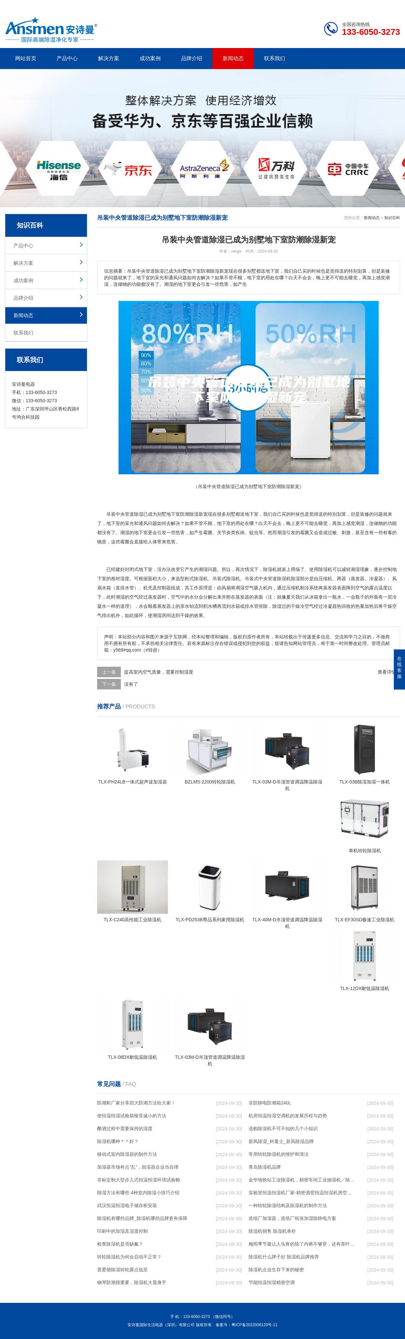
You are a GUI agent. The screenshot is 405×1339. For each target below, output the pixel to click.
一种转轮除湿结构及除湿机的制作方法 (288, 1205)
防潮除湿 (189, 514)
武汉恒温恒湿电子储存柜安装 (127, 1205)
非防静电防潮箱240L (270, 1102)
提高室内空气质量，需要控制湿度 (158, 672)
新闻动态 (233, 58)
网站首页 (25, 58)
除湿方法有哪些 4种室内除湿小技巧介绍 (138, 1192)
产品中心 (67, 58)
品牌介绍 (191, 58)
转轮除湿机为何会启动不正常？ (129, 1256)
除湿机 (270, 569)
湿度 (124, 578)
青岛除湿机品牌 (265, 1167)
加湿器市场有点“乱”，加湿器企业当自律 (137, 1167)
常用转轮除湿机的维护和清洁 (279, 1154)
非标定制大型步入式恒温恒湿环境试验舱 (138, 1179)
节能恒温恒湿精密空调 (272, 1282)
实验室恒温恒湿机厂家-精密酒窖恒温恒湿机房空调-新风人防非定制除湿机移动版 (302, 1192)
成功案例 (150, 58)
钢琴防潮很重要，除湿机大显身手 (131, 1282)
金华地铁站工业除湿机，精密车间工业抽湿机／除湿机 (302, 1179)
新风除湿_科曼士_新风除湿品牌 (281, 1141)
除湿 (138, 514)
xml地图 (392, 5)
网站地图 (362, 5)
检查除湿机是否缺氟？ (120, 1244)
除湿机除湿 (288, 578)
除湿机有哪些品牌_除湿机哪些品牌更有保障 (142, 1218)
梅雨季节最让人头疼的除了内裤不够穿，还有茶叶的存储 (302, 1244)
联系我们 (274, 58)
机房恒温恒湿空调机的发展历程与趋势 (288, 1115)
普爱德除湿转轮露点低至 (122, 1269)
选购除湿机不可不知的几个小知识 (283, 1128)
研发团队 (331, 5)
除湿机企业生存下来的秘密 (276, 1269)
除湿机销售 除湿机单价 (272, 1231)
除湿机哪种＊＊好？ (118, 1141)
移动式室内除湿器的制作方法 (127, 1154)
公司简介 (300, 5)
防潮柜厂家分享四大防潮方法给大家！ (136, 1102)
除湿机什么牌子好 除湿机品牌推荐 (284, 1256)
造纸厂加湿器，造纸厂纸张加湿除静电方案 (292, 1218)
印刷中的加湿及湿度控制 (122, 1231)
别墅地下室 (168, 514)
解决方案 (108, 58)
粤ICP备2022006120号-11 (254, 1325)
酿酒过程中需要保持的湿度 (124, 1128)
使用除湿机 (320, 569)
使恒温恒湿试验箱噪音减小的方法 (131, 1115)
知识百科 (392, 217)
